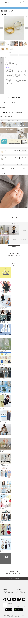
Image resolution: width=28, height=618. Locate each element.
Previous (1, 28)
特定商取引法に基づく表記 (7, 591)
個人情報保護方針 (19, 591)
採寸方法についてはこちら (10, 67)
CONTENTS (20, 584)
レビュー (23, 54)
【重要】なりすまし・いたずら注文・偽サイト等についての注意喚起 (14, 168)
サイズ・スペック (4, 54)
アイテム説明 (14, 54)
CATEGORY (7, 584)
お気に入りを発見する (14, 218)
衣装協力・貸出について (20, 592)
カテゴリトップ (7, 10)
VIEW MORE (14, 246)
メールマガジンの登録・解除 (8, 592)
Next (26, 28)
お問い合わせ (18, 589)
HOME (2, 10)
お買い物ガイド (5, 589)
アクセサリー (13, 10)
